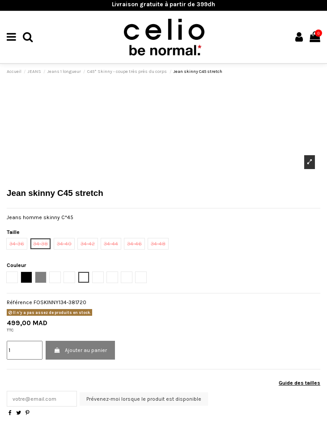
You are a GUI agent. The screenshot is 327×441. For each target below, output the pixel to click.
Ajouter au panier (80, 350)
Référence (19, 302)
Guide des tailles (299, 383)
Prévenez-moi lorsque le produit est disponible (143, 399)
